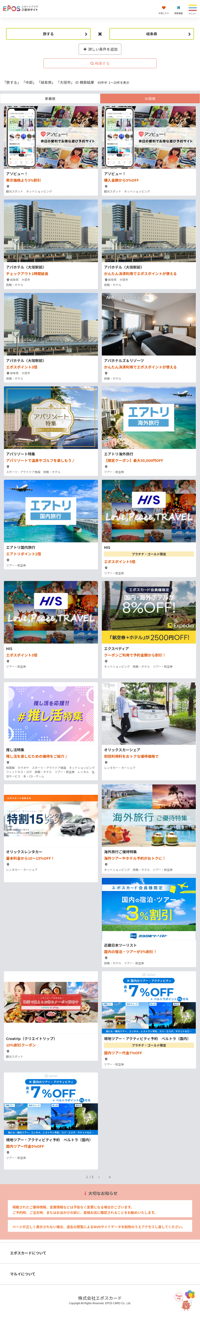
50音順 (150, 98)
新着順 (50, 98)
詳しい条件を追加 (100, 49)
